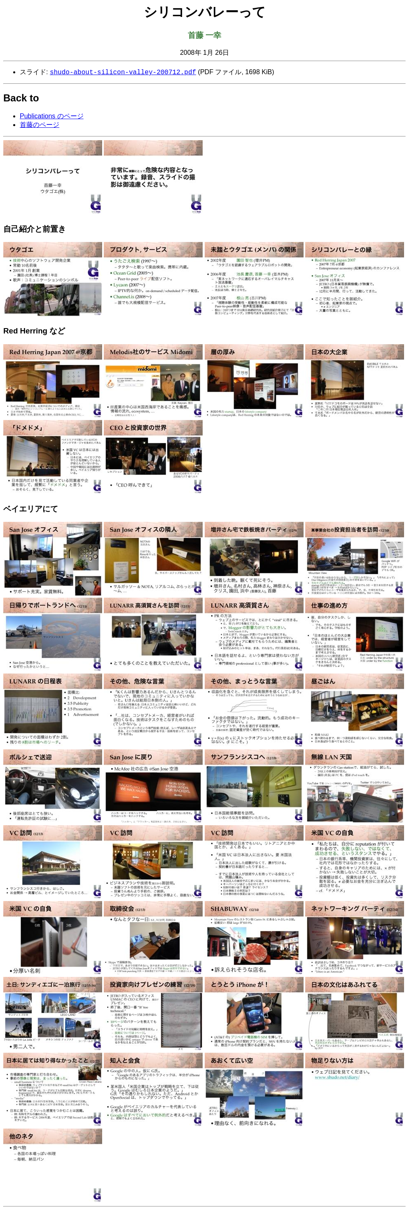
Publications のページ (52, 116)
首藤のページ (39, 125)
